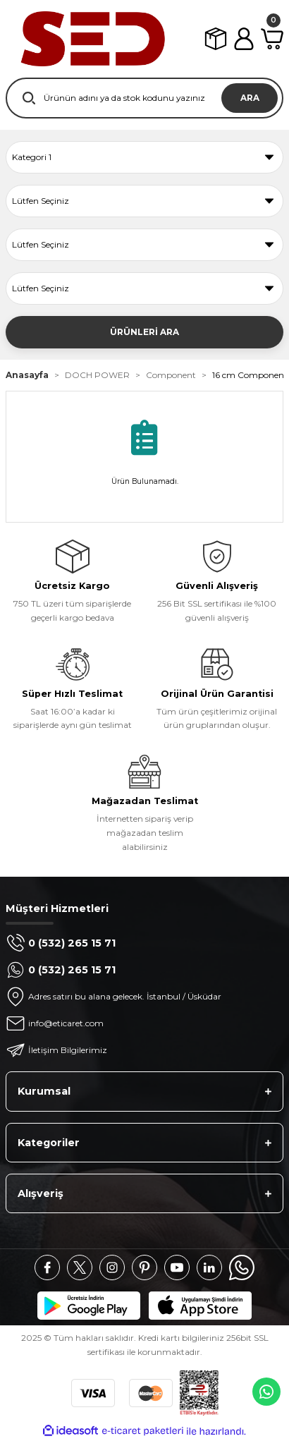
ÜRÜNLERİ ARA (144, 332)
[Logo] (92, 38)
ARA (249, 97)
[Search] (144, 98)
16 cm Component (250, 375)
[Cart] (272, 39)
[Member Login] (244, 39)
